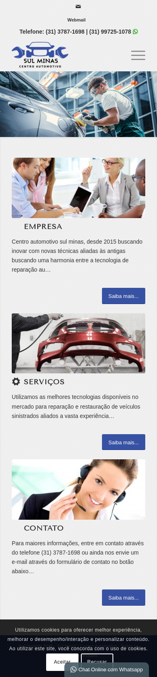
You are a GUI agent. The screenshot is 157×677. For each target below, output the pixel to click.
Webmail (76, 19)
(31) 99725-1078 (110, 31)
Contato (44, 528)
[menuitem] (76, 20)
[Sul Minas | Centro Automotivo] (65, 55)
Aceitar (62, 662)
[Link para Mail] (78, 6)
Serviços (44, 382)
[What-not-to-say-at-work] (78, 188)
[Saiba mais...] (123, 296)
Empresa (43, 227)
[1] (78, 343)
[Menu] (134, 55)
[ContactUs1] (78, 489)
